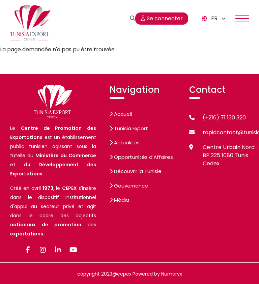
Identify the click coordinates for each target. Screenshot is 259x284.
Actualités (125, 142)
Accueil (121, 113)
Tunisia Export (129, 128)
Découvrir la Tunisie (136, 171)
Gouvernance (129, 185)
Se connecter (162, 18)
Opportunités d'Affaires (141, 157)
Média (119, 199)
